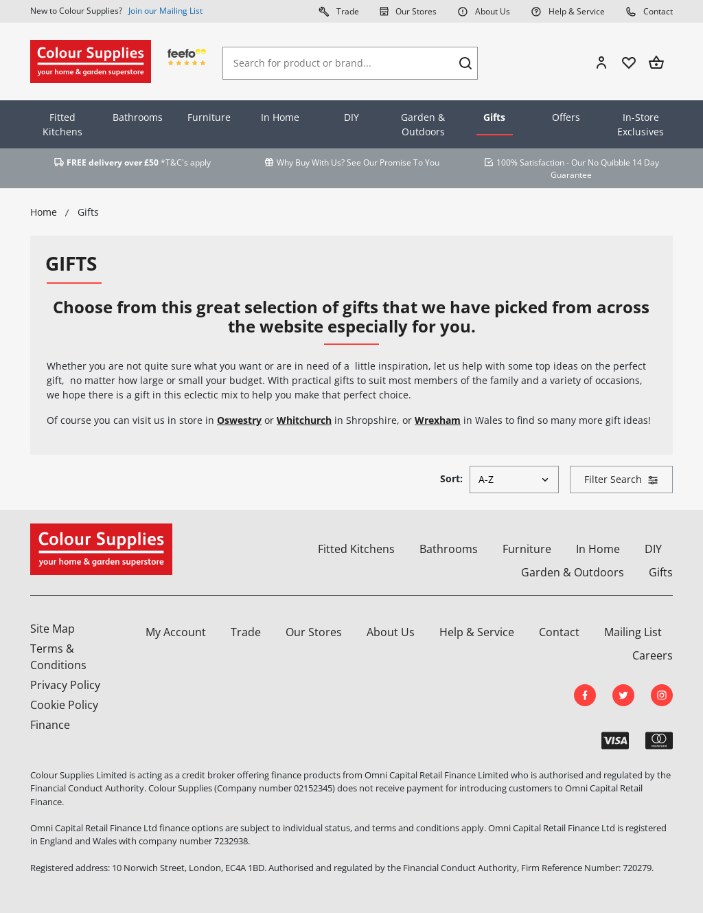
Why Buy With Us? (311, 162)
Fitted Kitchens (62, 124)
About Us (483, 11)
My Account (176, 632)
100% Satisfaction (530, 162)
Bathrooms (138, 117)
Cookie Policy (64, 704)
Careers (652, 655)
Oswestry (239, 420)
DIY (351, 117)
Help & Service (568, 11)
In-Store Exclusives (640, 124)
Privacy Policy (65, 684)
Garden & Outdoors (423, 124)
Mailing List (633, 632)
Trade (339, 11)
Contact (649, 11)
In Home (280, 117)
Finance (50, 724)
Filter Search (621, 479)
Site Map (52, 628)
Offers (566, 117)
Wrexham (438, 420)
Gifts (494, 117)
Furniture (209, 117)
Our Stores (408, 11)
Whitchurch (304, 420)
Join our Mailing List (165, 10)
